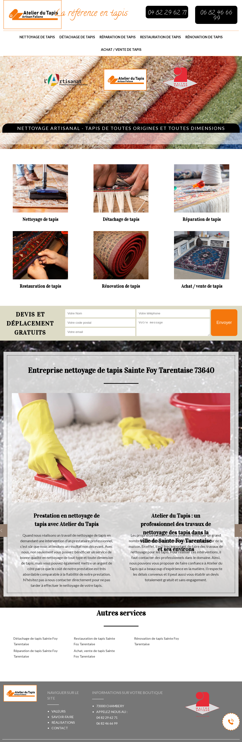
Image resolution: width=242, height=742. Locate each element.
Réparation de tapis (118, 37)
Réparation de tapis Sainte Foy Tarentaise (35, 653)
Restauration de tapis (160, 37)
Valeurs (59, 711)
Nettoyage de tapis (37, 37)
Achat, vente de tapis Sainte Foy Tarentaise (94, 653)
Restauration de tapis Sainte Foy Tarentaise (94, 641)
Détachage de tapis (77, 37)
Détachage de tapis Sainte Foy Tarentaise (35, 641)
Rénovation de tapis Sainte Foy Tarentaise (156, 641)
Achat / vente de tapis (121, 50)
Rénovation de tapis (204, 37)
